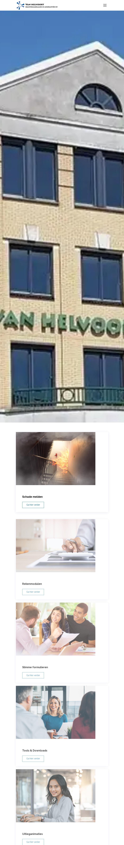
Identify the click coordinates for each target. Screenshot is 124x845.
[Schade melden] (62, 466)
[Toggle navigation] (105, 5)
